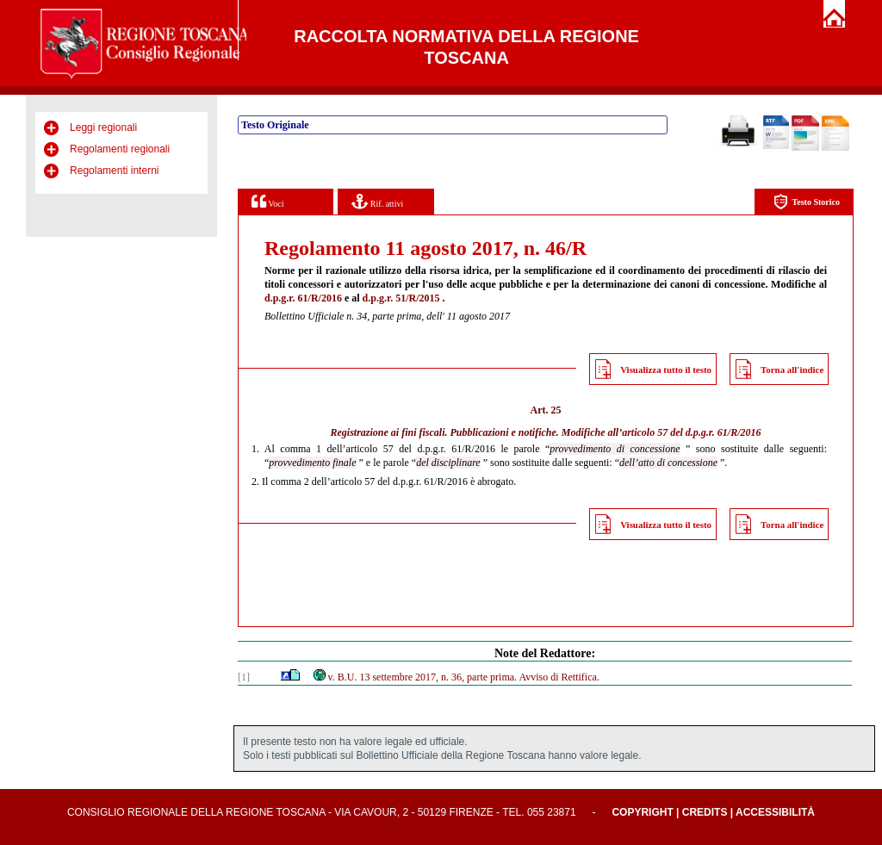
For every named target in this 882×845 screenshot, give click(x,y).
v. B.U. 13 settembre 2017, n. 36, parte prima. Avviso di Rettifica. (455, 677)
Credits (705, 812)
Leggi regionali (103, 127)
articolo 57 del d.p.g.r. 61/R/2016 (691, 432)
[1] (244, 677)
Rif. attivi (377, 201)
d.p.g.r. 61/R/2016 (303, 298)
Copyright (642, 812)
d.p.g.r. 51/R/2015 (401, 298)
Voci (267, 201)
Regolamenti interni (114, 171)
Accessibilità (775, 812)
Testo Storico (806, 202)
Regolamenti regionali (120, 149)
